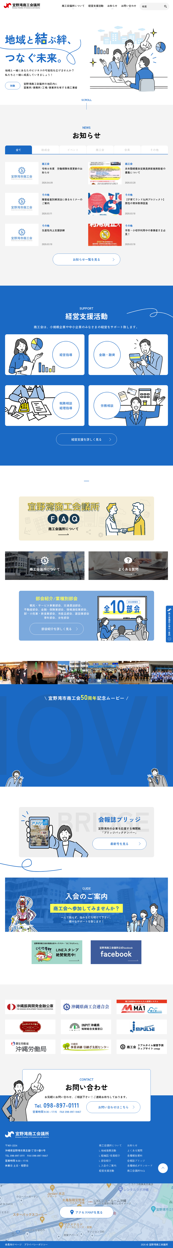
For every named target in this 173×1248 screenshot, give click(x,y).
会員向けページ (13, 1244)
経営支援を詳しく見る (86, 439)
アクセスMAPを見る (89, 1212)
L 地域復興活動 (107, 1150)
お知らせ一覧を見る (86, 259)
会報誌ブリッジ (136, 1160)
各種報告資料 (134, 1155)
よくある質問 (128, 569)
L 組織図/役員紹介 (109, 1155)
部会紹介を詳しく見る (56, 629)
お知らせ (112, 5)
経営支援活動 (96, 5)
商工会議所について (73, 5)
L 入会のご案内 (107, 1165)
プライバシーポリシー (36, 1244)
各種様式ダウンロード (140, 1165)
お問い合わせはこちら (113, 1107)
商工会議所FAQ (136, 1170)
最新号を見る (119, 843)
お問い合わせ (128, 5)
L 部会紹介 (105, 1160)
